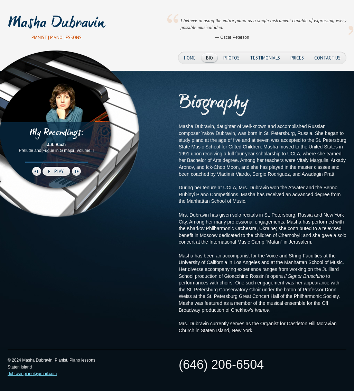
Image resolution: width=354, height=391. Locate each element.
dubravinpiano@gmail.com (32, 373)
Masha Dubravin (56, 24)
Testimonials (265, 58)
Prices (297, 58)
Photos (231, 58)
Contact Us (327, 58)
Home (190, 58)
